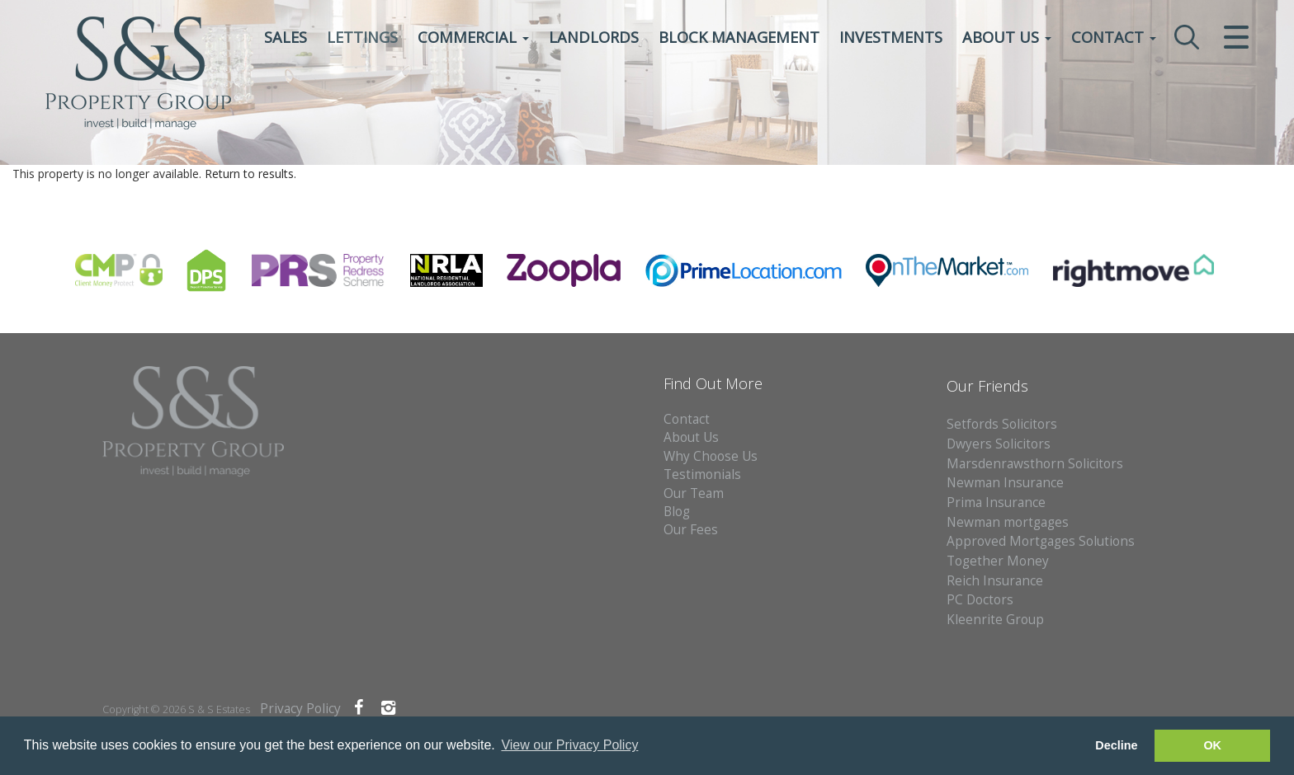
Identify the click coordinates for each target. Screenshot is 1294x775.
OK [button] (1212, 745)
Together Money (998, 561)
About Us (1006, 37)
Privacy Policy (300, 708)
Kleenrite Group (995, 619)
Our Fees (691, 529)
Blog (677, 511)
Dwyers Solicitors (999, 444)
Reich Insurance (995, 580)
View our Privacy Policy (569, 745)
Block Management (739, 37)
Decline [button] (1116, 745)
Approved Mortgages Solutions (1041, 541)
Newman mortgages (1008, 522)
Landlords (594, 37)
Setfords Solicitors (1002, 424)
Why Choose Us (711, 456)
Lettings (362, 37)
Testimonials (702, 474)
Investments (890, 37)
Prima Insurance (996, 502)
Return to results (249, 173)
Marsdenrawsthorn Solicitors (1035, 463)
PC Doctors (980, 599)
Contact (1113, 37)
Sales (285, 37)
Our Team (694, 493)
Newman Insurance (1007, 482)
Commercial (473, 37)
